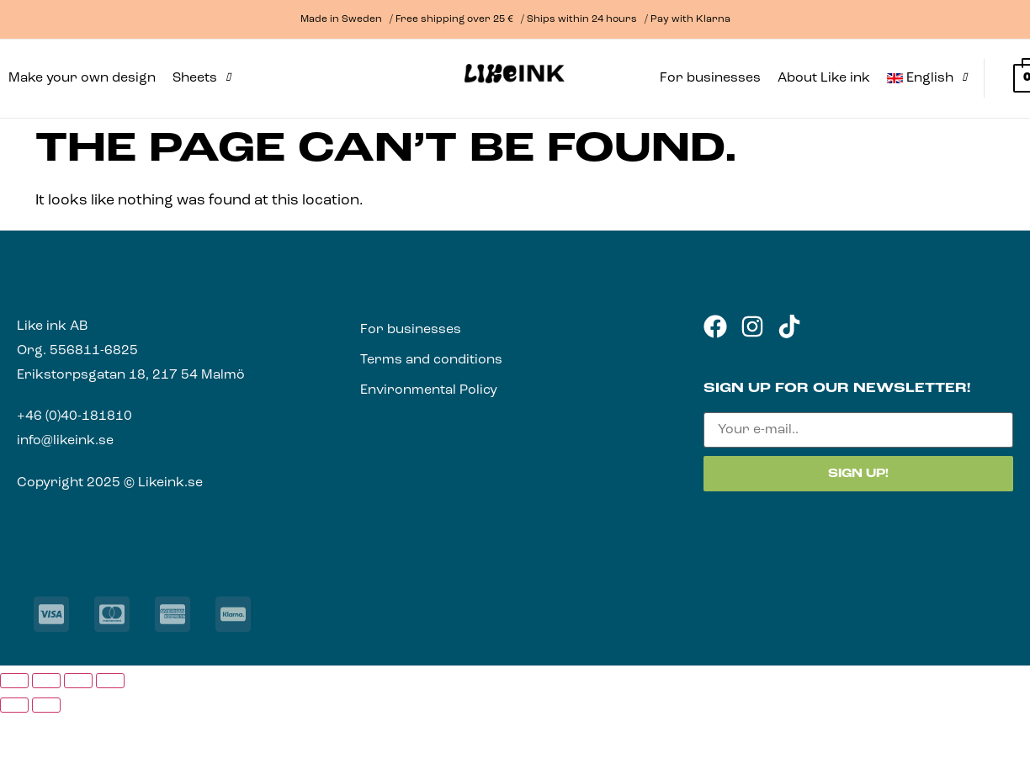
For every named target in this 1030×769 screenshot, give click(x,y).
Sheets (202, 78)
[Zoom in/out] (14, 680)
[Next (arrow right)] (46, 705)
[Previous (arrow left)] (14, 705)
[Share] (78, 680)
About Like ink (824, 78)
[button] (201, 78)
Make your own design (82, 78)
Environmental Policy (428, 390)
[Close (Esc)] (110, 680)
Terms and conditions (431, 360)
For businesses (710, 78)
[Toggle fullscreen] (46, 680)
